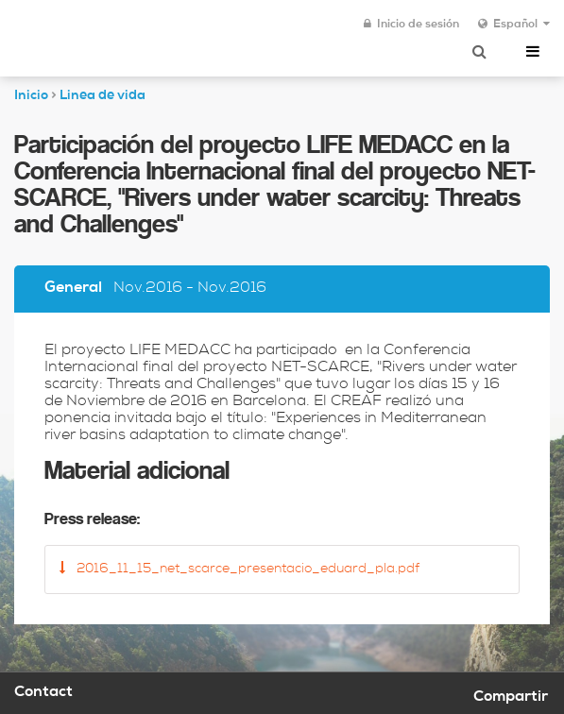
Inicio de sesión (411, 24)
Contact (43, 693)
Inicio (31, 96)
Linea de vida (102, 96)
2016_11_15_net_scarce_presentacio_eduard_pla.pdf (239, 568)
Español (514, 24)
